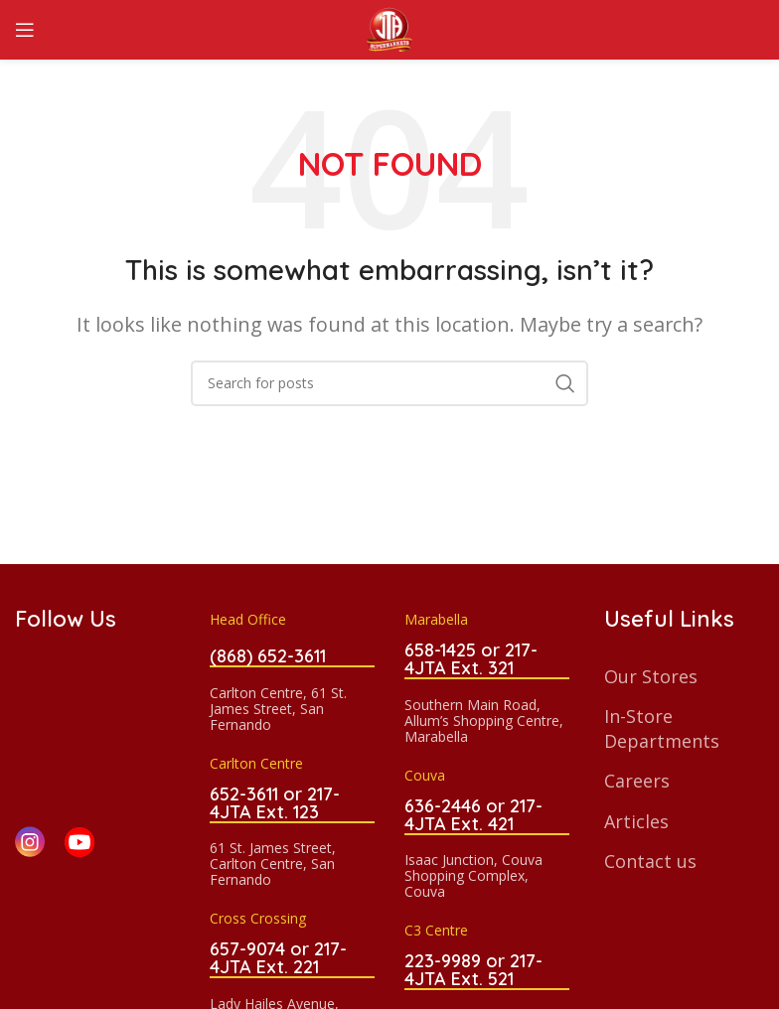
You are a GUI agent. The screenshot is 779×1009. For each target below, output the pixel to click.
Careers (637, 781)
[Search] (389, 383)
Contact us (650, 861)
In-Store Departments (661, 728)
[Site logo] (389, 28)
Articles (636, 821)
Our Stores (651, 676)
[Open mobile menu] (25, 30)
